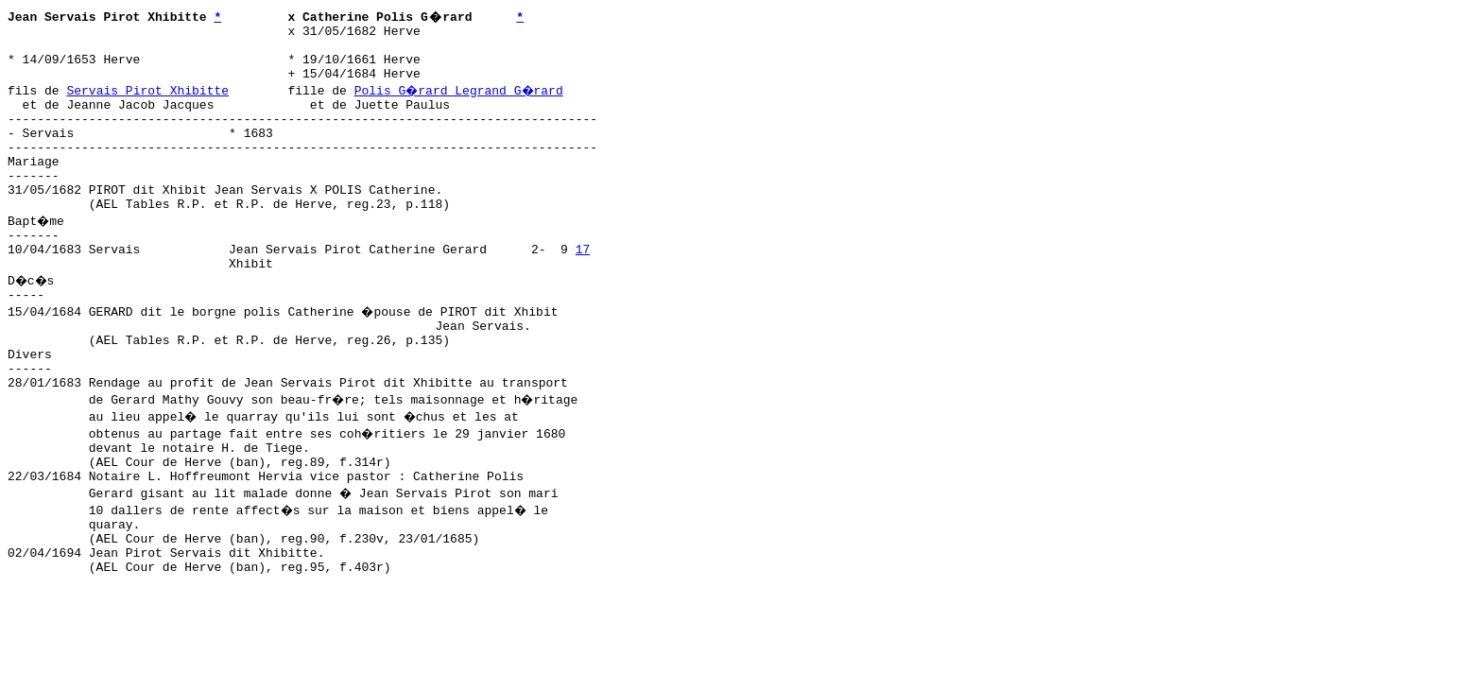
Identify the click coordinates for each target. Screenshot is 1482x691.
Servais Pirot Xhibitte (147, 101)
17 (583, 288)
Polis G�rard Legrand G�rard (461, 101)
